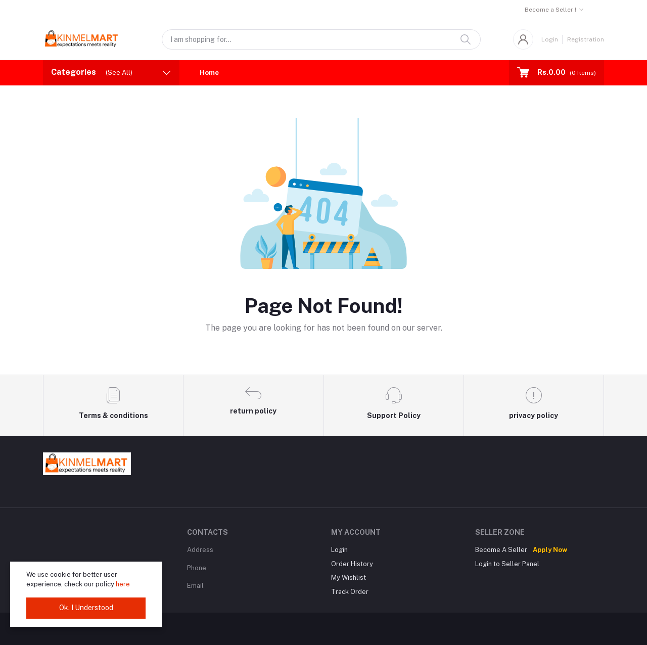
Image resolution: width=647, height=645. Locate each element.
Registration (585, 39)
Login (549, 39)
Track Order (349, 591)
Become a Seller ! (550, 9)
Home (209, 72)
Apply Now (550, 550)
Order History (352, 564)
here (123, 584)
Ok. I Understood (86, 608)
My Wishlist (348, 577)
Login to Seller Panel (507, 564)
